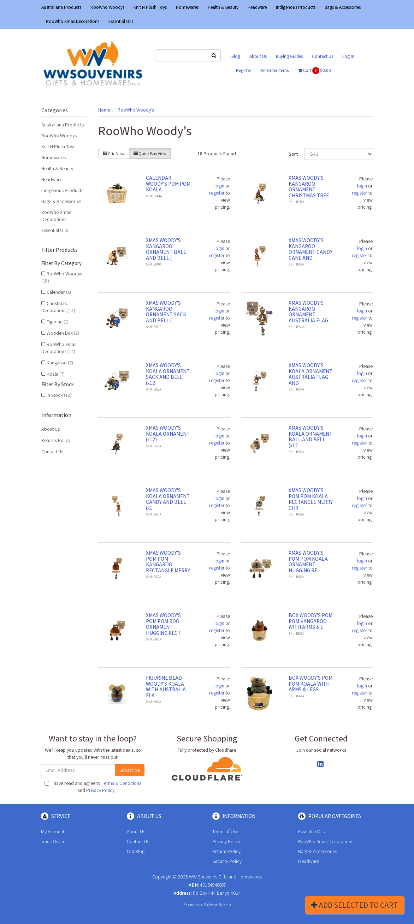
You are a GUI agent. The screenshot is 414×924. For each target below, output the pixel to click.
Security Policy (227, 861)
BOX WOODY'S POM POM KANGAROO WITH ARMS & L (310, 621)
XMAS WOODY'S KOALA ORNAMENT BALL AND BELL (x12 (310, 436)
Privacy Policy (100, 790)
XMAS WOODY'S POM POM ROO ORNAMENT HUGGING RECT (163, 624)
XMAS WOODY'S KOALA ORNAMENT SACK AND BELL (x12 (168, 374)
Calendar (59, 292)
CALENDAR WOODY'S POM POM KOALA (168, 183)
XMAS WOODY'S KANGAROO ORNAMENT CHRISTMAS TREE (309, 186)
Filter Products (59, 250)
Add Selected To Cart (354, 905)
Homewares (187, 7)
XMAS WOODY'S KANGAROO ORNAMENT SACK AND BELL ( (166, 311)
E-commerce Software (200, 904)
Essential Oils (120, 21)
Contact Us (322, 56)
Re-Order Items (274, 70)
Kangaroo (60, 362)
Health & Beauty (223, 7)
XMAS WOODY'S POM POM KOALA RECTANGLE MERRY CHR (311, 499)
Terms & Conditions (121, 783)
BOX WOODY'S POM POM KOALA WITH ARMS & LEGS (310, 683)
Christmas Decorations (58, 307)
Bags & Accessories (343, 7)
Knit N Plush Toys (150, 7)
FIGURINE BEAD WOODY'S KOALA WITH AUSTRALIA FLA (166, 686)
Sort (293, 154)
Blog (235, 56)
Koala (56, 374)
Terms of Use (225, 831)
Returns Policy (55, 440)
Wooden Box (63, 333)
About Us (258, 56)
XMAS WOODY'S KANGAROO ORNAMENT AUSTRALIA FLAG (308, 311)
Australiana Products (61, 7)
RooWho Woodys (107, 7)
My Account (52, 831)
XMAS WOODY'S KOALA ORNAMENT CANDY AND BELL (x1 (168, 499)
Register (243, 70)
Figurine (58, 321)
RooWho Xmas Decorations (72, 21)
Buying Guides (289, 56)
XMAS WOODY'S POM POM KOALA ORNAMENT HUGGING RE (308, 561)
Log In (348, 56)
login (219, 186)
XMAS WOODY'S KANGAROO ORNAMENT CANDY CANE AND (310, 249)
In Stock (59, 395)
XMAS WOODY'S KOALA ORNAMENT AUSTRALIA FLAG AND (310, 374)
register (217, 193)
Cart (314, 70)
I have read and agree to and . (93, 786)
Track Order (52, 841)
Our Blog (135, 851)
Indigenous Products (295, 7)
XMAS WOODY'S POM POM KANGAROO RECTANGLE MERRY (168, 561)
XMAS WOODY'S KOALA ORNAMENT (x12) (168, 433)
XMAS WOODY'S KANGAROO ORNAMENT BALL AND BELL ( (166, 249)
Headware (257, 7)
